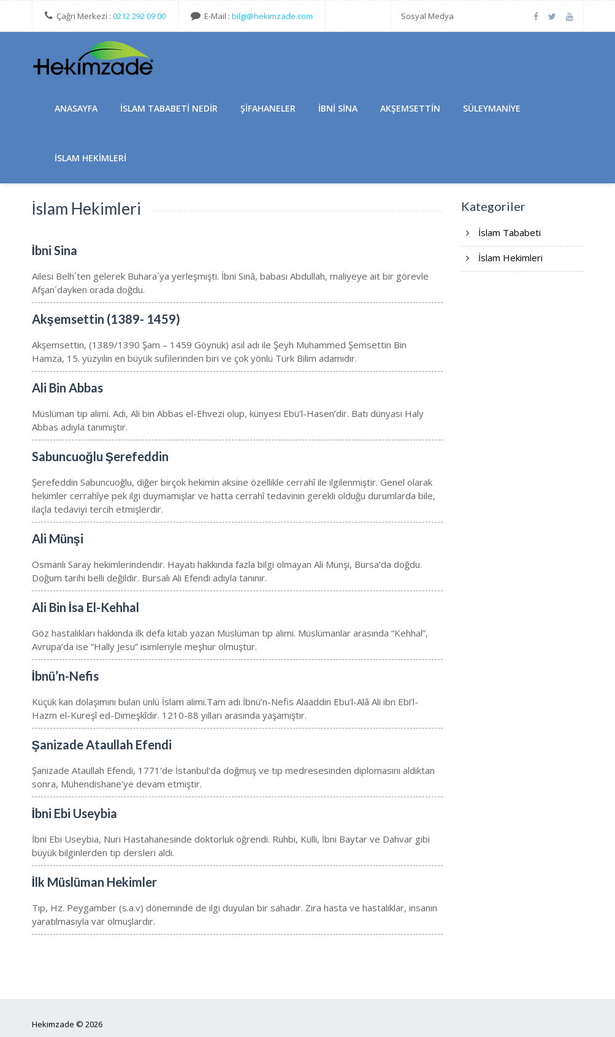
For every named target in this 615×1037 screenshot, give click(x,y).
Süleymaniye (492, 108)
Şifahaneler (268, 108)
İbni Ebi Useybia (75, 813)
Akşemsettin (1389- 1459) (106, 319)
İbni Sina (337, 108)
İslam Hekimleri (90, 158)
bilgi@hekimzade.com (272, 15)
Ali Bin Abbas (67, 387)
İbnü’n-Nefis (65, 675)
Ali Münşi (57, 538)
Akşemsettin (410, 108)
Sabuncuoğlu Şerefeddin (100, 456)
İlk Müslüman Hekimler (95, 881)
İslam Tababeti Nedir (169, 108)
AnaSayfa (76, 108)
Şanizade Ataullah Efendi (102, 744)
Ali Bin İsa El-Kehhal (86, 607)
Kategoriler (493, 206)
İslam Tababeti (509, 232)
